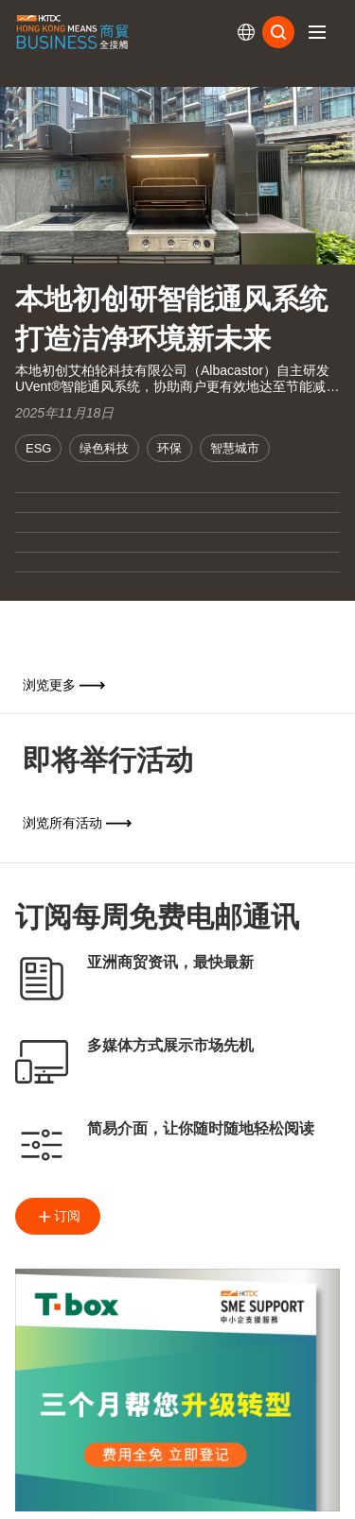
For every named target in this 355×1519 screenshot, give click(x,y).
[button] (317, 32)
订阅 (57, 1216)
